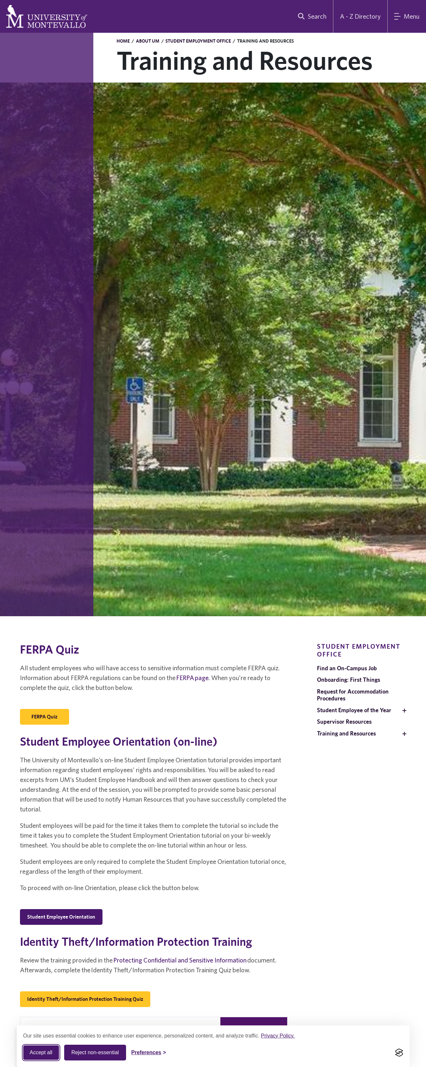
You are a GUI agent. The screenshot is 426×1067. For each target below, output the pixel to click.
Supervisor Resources (344, 721)
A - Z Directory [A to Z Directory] (360, 16)
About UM (147, 41)
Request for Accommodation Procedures (353, 695)
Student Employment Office (198, 41)
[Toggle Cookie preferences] (148, 1053)
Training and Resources (346, 733)
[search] (310, 16)
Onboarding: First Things (348, 679)
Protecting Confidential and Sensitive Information (180, 960)
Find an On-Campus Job (347, 668)
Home (123, 41)
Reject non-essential (95, 1052)
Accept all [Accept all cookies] (41, 1052)
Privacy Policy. (278, 1035)
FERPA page (192, 677)
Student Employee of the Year (354, 710)
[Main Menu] (407, 16)
